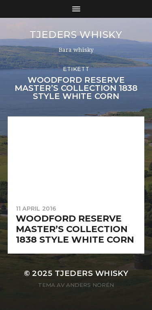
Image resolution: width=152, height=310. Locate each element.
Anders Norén (90, 285)
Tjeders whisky (76, 35)
